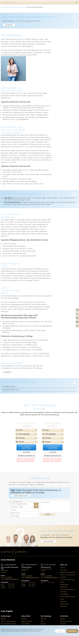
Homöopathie (25, 577)
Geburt (3, 617)
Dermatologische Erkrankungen (50, 572)
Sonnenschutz (45, 584)
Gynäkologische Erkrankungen (10, 582)
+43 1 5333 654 (8, 518)
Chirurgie (24, 570)
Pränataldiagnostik (6, 613)
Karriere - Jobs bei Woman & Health (69, 516)
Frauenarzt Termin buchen (8, 565)
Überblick (3, 560)
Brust (2, 572)
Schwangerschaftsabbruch (8, 594)
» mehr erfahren (48, 483)
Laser (61, 579)
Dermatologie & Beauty (66, 591)
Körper (62, 577)
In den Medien (64, 535)
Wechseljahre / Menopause (8, 604)
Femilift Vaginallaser (7, 577)
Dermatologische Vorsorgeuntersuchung (50, 570)
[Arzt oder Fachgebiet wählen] (24, 445)
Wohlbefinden (46, 596)
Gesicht (62, 572)
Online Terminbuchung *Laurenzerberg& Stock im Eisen (26, 388)
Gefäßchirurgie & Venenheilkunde (30, 575)
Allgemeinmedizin (26, 562)
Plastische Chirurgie (27, 589)
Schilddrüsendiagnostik (28, 594)
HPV (2, 589)
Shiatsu (23, 596)
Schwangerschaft (7, 608)
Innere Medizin (25, 565)
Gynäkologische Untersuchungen (10, 584)
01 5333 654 (26, 393)
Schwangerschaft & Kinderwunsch (69, 598)
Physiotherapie (25, 587)
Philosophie (63, 533)
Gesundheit (8, 7)
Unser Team (63, 511)
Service (62, 523)
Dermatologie (46, 557)
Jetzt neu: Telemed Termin (8, 562)
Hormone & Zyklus (46, 605)
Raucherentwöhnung (10, 331)
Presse (62, 540)
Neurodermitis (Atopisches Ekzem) (50, 582)
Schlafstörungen (8, 328)
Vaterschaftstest (65, 601)
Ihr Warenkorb (64, 603)
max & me (63, 570)
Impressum (63, 543)
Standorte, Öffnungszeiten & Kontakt (69, 514)
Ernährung (24, 572)
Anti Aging (44, 613)
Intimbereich (63, 575)
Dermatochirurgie (46, 567)
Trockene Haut (45, 587)
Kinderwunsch (5, 599)
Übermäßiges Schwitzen (48, 589)
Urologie (23, 601)
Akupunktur (24, 567)
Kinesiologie (25, 579)
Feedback (63, 518)
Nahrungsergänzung (66, 596)
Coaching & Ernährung (47, 615)
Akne (42, 562)
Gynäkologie (5, 557)
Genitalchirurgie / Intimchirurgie (10, 579)
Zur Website (33, 313)
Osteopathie (25, 584)
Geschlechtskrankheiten (48, 577)
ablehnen (60, 631)
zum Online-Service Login (67, 521)
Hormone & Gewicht (46, 603)
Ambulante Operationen (8, 570)
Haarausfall (44, 579)
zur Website (9, 25)
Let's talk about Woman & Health (69, 530)
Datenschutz (63, 548)
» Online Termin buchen (20, 437)
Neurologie (24, 582)
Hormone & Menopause (47, 608)
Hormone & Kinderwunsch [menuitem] (48, 610)
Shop (62, 586)
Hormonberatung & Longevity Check (50, 601)
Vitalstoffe (44, 617)
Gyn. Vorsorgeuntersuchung (9, 567)
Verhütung (4, 601)
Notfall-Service (64, 526)
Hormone (3, 587)
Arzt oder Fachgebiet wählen (15, 443)
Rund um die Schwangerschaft (9, 615)
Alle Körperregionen (66, 582)
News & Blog (63, 528)
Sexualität (4, 596)
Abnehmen (63, 565)
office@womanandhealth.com (26, 397)
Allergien (43, 565)
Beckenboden (64, 588)
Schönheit (64, 557)
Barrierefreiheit (64, 545)
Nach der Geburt (5, 622)
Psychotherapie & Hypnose (18, 7)
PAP (2, 591)
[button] (77, 2)
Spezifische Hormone (27, 599)
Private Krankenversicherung (68, 538)
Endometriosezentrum (7, 575)
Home (2, 7)
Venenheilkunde (45, 591)
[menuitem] (69, 509)
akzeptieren (72, 631)
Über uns (63, 506)
